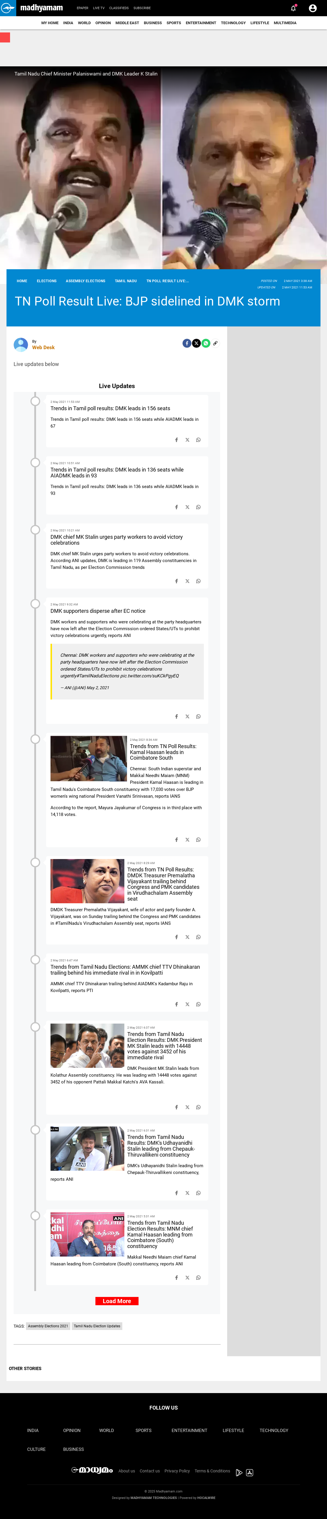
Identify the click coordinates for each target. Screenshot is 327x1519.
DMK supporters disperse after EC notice (98, 611)
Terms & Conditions (212, 1471)
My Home (49, 23)
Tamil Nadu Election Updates (97, 1326)
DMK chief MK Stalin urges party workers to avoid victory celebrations (117, 540)
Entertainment (201, 23)
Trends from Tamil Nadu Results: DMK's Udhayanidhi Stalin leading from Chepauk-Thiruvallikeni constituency (161, 1145)
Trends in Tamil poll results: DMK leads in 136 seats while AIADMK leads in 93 (117, 473)
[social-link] (215, 343)
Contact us (150, 1471)
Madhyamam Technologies (154, 1498)
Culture (36, 1449)
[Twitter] (196, 343)
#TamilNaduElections (97, 676)
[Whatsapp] (206, 343)
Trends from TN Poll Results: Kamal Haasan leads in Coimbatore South (163, 752)
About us (126, 1471)
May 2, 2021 (98, 687)
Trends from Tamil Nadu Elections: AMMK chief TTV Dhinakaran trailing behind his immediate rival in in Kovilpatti (125, 970)
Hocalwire (206, 1498)
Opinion (103, 23)
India (68, 23)
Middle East (127, 23)
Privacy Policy (177, 1471)
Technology (233, 23)
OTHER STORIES (25, 1368)
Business (153, 23)
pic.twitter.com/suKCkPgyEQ (149, 676)
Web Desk (43, 347)
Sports (174, 23)
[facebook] (187, 343)
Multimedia (285, 23)
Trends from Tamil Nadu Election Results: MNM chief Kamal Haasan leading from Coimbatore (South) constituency (160, 1234)
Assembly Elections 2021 (48, 1326)
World (84, 23)
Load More (117, 1301)
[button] (8, 8)
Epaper (82, 8)
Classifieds (119, 8)
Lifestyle (259, 23)
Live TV (99, 8)
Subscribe (142, 8)
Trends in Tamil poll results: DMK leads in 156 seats (110, 408)
